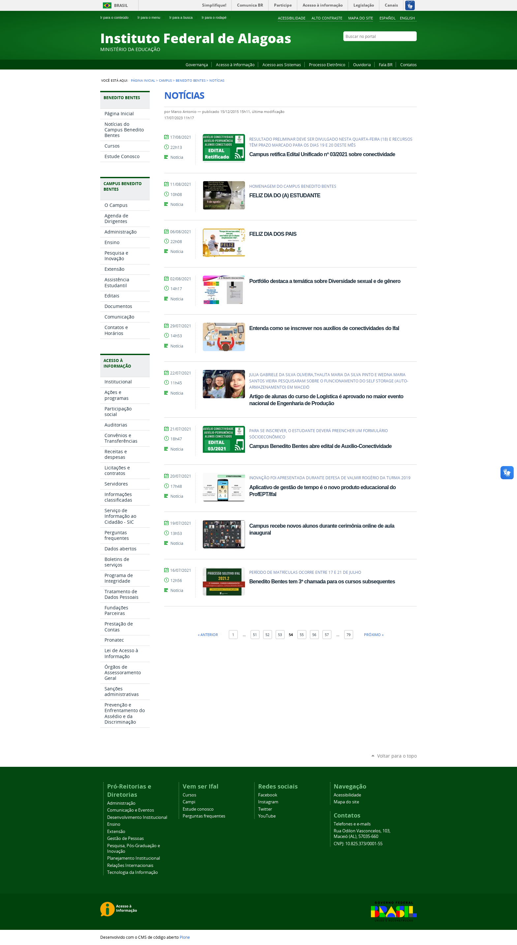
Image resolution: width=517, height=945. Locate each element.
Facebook (380, 49)
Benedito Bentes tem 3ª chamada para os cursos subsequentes (322, 581)
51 (255, 634)
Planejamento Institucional (133, 858)
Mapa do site (360, 17)
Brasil (121, 5)
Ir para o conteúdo (117, 17)
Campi (189, 802)
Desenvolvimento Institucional (137, 817)
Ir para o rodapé (217, 17)
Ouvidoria (362, 64)
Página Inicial (143, 80)
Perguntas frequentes (204, 816)
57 (327, 634)
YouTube (388, 49)
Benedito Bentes (190, 80)
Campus (165, 80)
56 (314, 634)
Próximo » (373, 634)
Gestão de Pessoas (125, 838)
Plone (185, 937)
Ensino (113, 824)
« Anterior (208, 634)
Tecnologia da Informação (132, 872)
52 (267, 634)
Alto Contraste (327, 17)
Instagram (397, 49)
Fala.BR (385, 64)
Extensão (116, 831)
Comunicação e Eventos (130, 810)
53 (280, 634)
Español (388, 17)
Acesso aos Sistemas (281, 64)
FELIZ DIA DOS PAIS (272, 234)
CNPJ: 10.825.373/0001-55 (358, 844)
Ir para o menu (151, 17)
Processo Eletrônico (327, 64)
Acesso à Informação (235, 64)
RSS (413, 49)
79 (348, 634)
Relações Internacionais (130, 865)
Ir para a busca (183, 17)
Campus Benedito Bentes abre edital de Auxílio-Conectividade (320, 446)
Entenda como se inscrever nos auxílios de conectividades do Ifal (324, 328)
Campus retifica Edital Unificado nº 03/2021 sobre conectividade (322, 154)
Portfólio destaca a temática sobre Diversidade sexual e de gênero (324, 281)
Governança (197, 64)
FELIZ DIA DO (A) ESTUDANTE (284, 195)
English (407, 17)
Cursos (189, 795)
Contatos (408, 64)
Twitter (405, 49)
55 (302, 634)
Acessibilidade (291, 17)
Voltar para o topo (397, 756)
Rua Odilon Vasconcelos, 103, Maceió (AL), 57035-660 (362, 833)
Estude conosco (198, 809)
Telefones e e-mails (352, 824)
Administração (121, 803)
